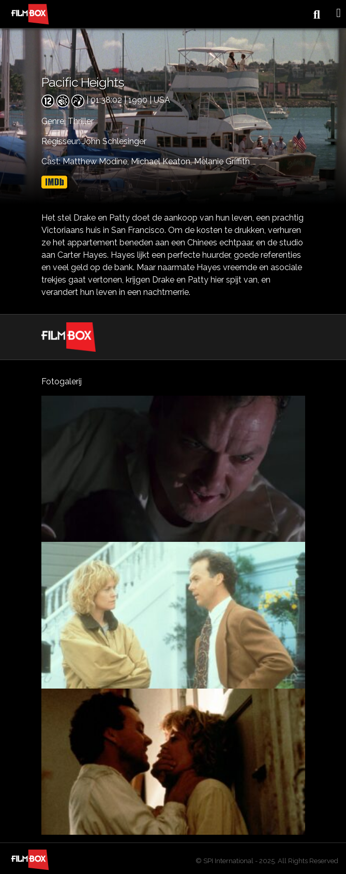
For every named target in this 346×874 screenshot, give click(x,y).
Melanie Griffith (222, 161)
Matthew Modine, (97, 161)
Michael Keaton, (162, 161)
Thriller (81, 121)
